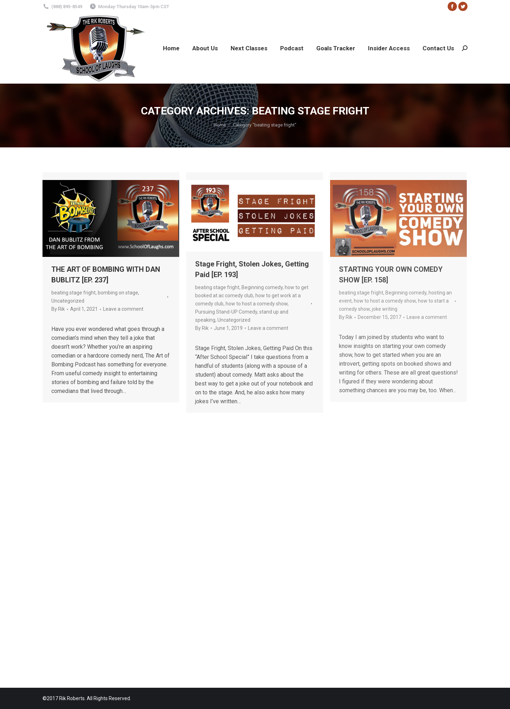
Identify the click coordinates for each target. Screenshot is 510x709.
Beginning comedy (262, 287)
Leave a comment (123, 309)
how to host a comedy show (257, 303)
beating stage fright (73, 293)
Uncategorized (67, 301)
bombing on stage (118, 293)
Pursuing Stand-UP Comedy (226, 312)
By (58, 309)
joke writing (384, 309)
